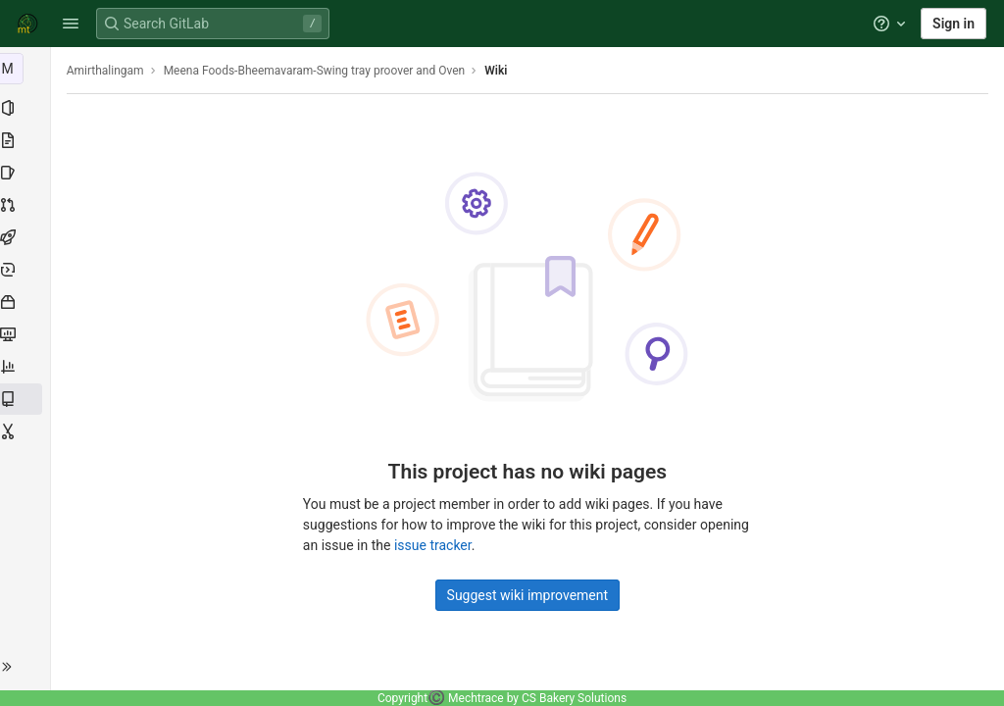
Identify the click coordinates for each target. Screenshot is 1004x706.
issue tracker (435, 545)
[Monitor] (27, 334)
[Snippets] (27, 431)
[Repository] (27, 140)
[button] (70, 23)
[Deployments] (27, 269)
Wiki (500, 70)
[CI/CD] (27, 237)
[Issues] (27, 172)
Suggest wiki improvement (530, 595)
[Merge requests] (27, 205)
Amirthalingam (109, 70)
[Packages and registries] (27, 302)
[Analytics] (27, 366)
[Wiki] (27, 399)
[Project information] (27, 108)
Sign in (953, 23)
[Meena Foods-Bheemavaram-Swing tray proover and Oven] (27, 68)
